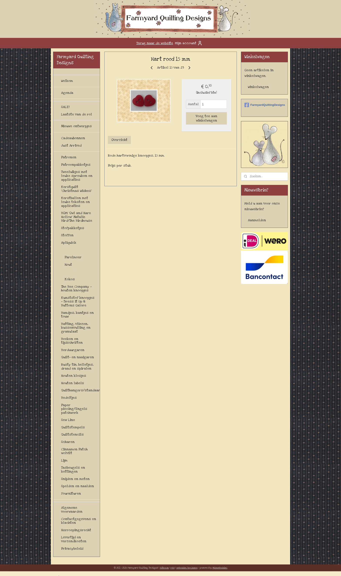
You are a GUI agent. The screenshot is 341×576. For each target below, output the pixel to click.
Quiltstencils (72, 434)
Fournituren (71, 493)
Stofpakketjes (72, 228)
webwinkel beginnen (186, 567)
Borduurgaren (72, 350)
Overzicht (119, 140)
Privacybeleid (72, 548)
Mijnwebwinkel (219, 567)
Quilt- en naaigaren (77, 357)
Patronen (68, 157)
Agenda (67, 93)
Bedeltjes (69, 397)
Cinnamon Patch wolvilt (74, 451)
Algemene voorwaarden (71, 509)
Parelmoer (73, 257)
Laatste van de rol (76, 114)
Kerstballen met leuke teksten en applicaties (75, 202)
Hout (68, 264)
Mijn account (188, 43)
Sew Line (68, 420)
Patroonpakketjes (75, 164)
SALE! (65, 107)
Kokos (70, 279)
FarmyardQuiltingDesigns (264, 105)
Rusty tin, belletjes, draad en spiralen (77, 366)
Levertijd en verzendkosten (73, 539)
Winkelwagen (258, 87)
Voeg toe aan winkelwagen (206, 118)
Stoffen (67, 235)
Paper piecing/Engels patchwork (74, 409)
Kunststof (73, 272)
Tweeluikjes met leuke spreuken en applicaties (76, 176)
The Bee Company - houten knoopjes (76, 288)
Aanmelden (257, 220)
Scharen (68, 442)
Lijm (64, 460)
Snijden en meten (75, 479)
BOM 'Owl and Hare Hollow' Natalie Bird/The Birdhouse (76, 217)
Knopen (67, 250)
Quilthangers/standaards (80, 390)
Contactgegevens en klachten (78, 521)
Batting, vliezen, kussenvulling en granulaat (75, 328)
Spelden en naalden (77, 486)
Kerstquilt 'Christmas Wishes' (76, 189)
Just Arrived (71, 145)
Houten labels (72, 383)
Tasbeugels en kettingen (73, 469)
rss (172, 567)
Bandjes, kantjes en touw (77, 315)
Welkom (67, 81)
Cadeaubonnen (73, 138)
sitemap (164, 567)
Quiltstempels (73, 427)
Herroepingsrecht (76, 530)
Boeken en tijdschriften (72, 341)
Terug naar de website (154, 43)
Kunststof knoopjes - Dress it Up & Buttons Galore (77, 301)
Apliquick (68, 242)
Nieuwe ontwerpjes (76, 126)
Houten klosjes (73, 375)
